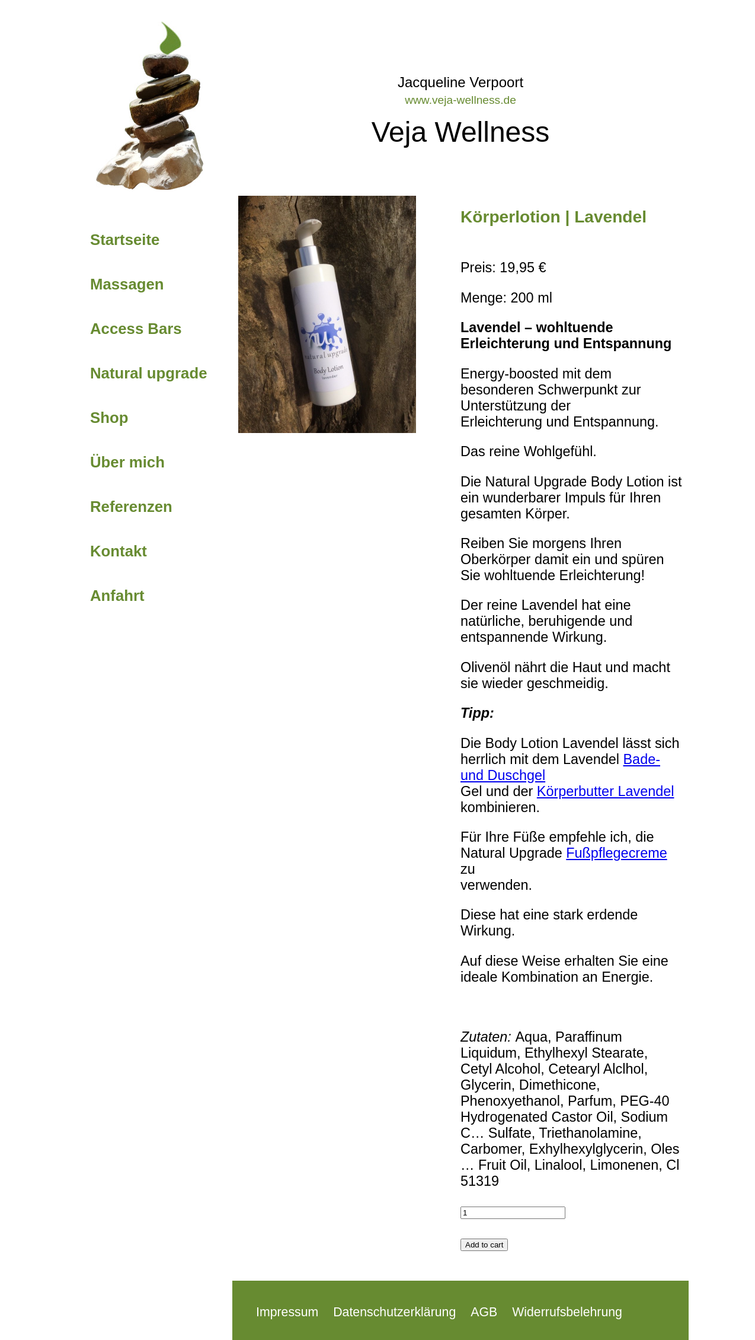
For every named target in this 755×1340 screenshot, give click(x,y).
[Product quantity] (512, 1213)
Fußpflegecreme (616, 853)
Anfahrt (117, 595)
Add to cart (484, 1244)
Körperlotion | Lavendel (553, 217)
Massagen (127, 284)
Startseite (124, 239)
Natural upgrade (148, 373)
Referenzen (131, 506)
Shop (109, 417)
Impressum (287, 1312)
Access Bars (136, 328)
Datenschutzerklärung (394, 1312)
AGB (484, 1312)
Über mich (127, 462)
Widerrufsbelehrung (567, 1312)
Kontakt (118, 551)
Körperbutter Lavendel (605, 791)
